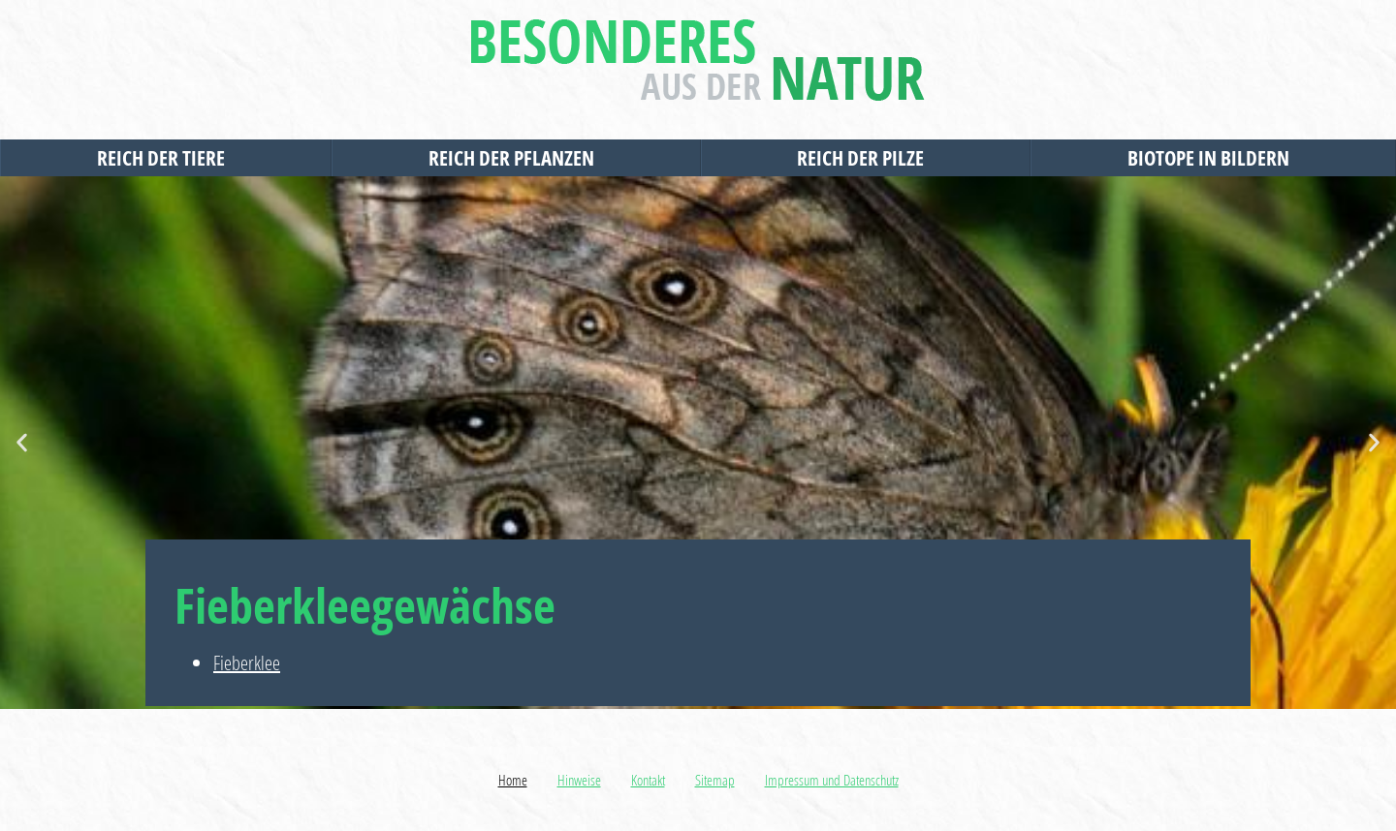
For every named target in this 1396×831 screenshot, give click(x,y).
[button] (22, 443)
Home (512, 779)
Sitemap (715, 779)
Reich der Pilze (865, 157)
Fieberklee (246, 663)
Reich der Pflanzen (516, 157)
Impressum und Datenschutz (832, 779)
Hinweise (579, 779)
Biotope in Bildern (1213, 157)
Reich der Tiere (166, 157)
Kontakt (648, 779)
